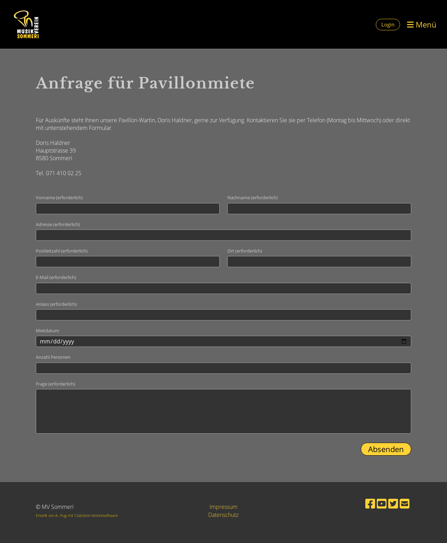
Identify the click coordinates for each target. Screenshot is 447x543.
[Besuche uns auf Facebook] (370, 503)
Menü (422, 24)
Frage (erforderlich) (55, 384)
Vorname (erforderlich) (59, 197)
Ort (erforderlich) (244, 251)
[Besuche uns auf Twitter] (393, 503)
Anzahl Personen (53, 357)
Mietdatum (47, 330)
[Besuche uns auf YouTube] (382, 503)
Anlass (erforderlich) (56, 304)
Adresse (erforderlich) (58, 224)
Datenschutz (223, 515)
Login (388, 24)
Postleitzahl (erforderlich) (62, 251)
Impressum (223, 507)
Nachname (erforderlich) (252, 197)
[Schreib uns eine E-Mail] (404, 503)
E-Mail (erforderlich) (56, 277)
